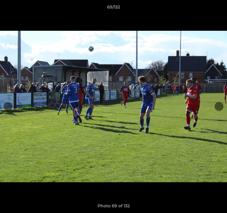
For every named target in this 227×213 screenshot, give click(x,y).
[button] (219, 8)
